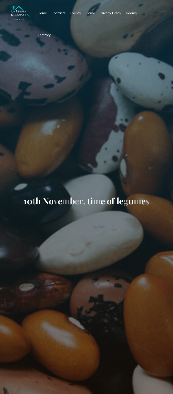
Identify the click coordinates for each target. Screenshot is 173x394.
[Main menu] (162, 13)
